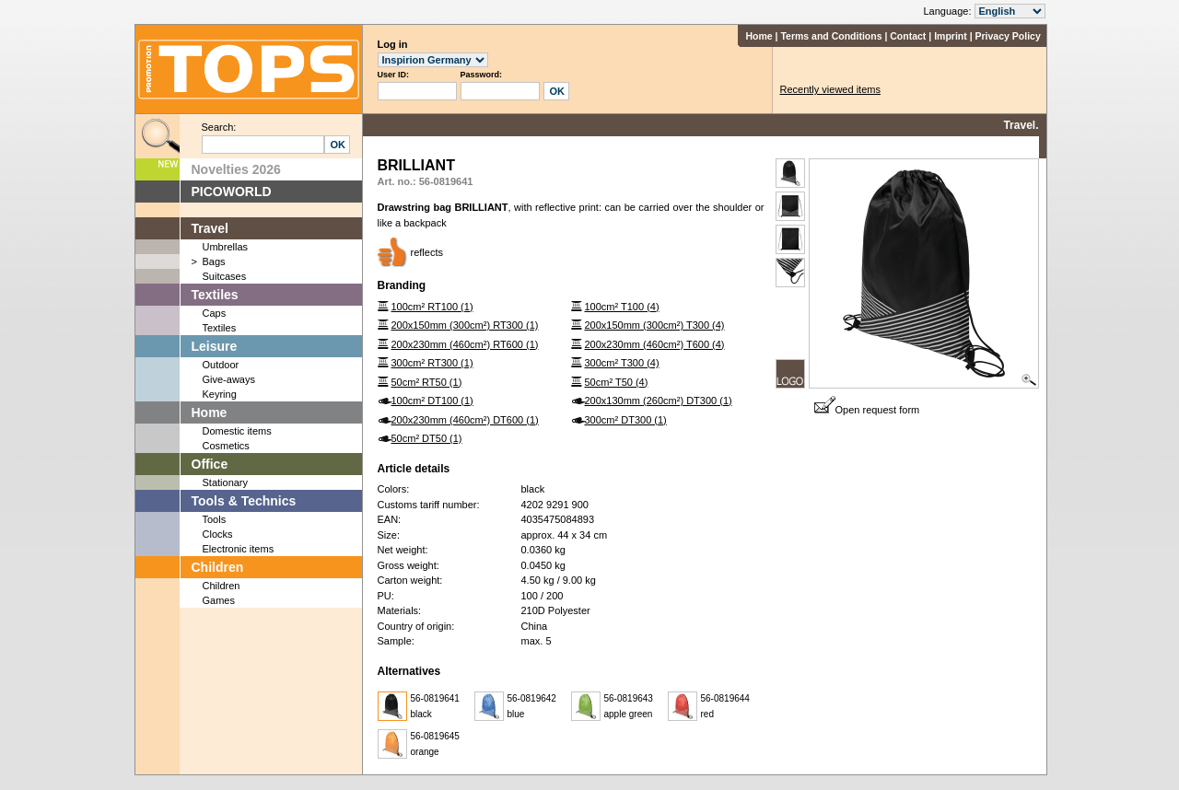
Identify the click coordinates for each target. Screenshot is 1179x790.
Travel (210, 228)
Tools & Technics (244, 501)
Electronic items (238, 548)
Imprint (950, 35)
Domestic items (237, 430)
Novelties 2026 (236, 169)
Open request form (867, 409)
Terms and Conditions (830, 35)
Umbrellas (226, 246)
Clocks (218, 534)
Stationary (226, 482)
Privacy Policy (1008, 35)
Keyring (220, 394)
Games (219, 600)
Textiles (215, 294)
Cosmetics (226, 445)
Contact (908, 35)
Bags (214, 261)
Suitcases (225, 276)
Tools (215, 519)
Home (758, 35)
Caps (215, 313)
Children (218, 567)
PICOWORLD (232, 191)
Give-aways (229, 379)
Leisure (215, 346)
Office (210, 464)
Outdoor (221, 364)
